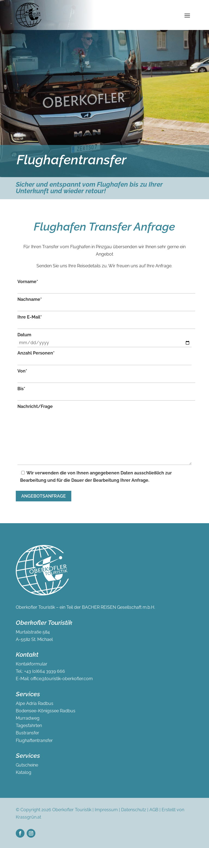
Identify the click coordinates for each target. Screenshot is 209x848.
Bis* (106, 393)
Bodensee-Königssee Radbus (45, 710)
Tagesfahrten (29, 725)
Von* (106, 375)
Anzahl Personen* (104, 357)
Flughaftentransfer (34, 740)
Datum (104, 339)
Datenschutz (133, 809)
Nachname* (106, 304)
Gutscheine (27, 765)
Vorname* (106, 286)
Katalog (23, 772)
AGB (153, 809)
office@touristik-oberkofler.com (61, 678)
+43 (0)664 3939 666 (44, 671)
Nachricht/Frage (104, 435)
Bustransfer (27, 732)
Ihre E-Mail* (106, 321)
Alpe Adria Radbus (34, 703)
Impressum (106, 809)
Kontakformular (31, 664)
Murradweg (27, 718)
